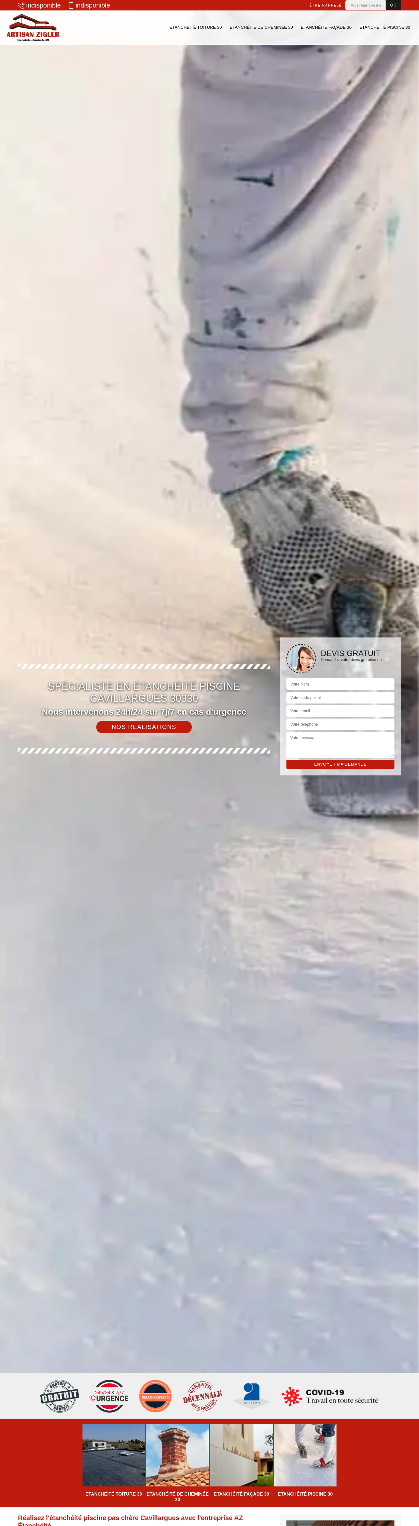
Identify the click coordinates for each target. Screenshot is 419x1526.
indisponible (39, 5)
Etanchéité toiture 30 (196, 27)
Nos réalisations (144, 727)
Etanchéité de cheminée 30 (261, 27)
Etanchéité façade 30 (326, 27)
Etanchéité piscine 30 (384, 27)
